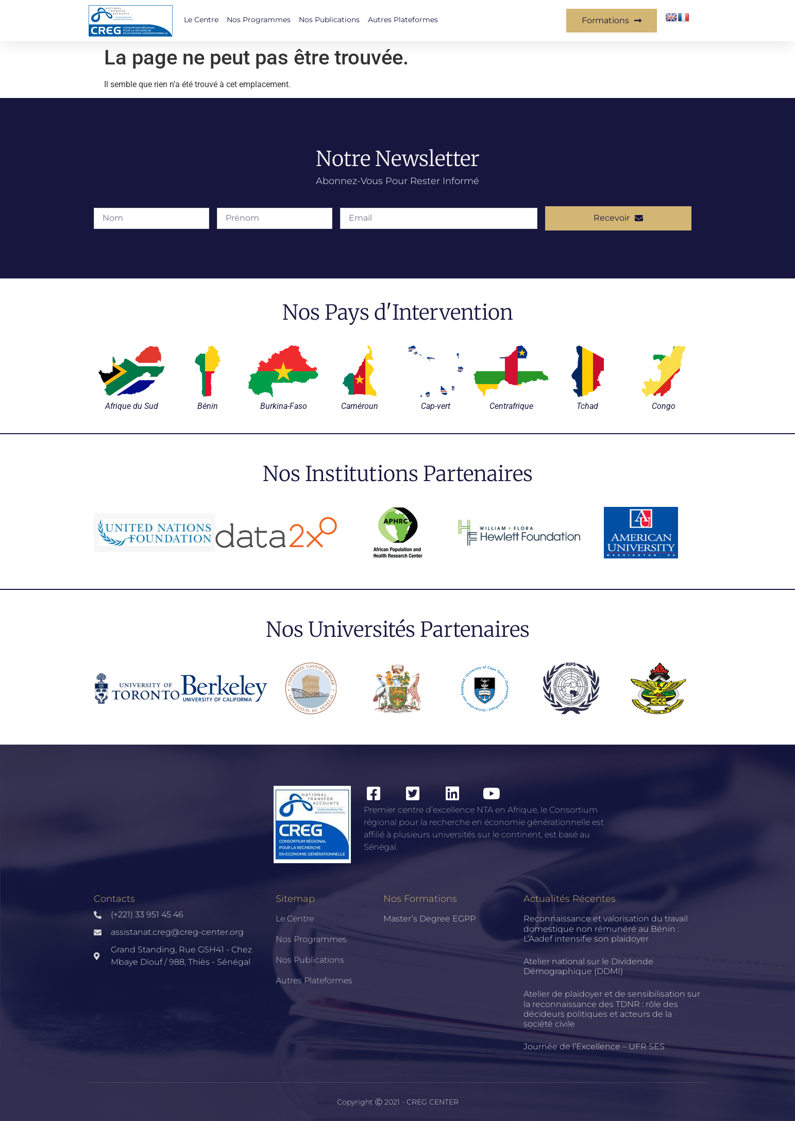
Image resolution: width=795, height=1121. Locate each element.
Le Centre (201, 19)
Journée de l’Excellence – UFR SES (594, 1046)
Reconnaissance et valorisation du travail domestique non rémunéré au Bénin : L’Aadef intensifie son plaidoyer (605, 928)
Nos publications (329, 19)
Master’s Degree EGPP (429, 919)
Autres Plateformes (403, 19)
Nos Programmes (259, 19)
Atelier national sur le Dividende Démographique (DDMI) (588, 966)
